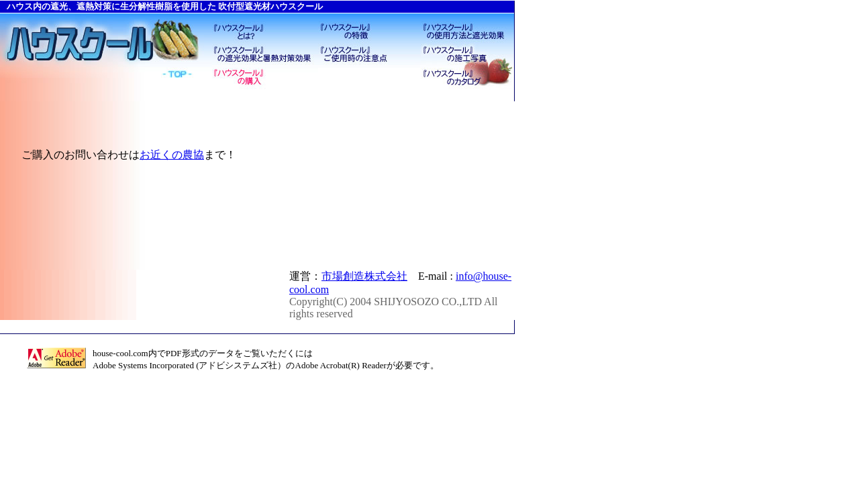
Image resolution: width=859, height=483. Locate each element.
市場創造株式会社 (364, 276)
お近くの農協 (172, 154)
